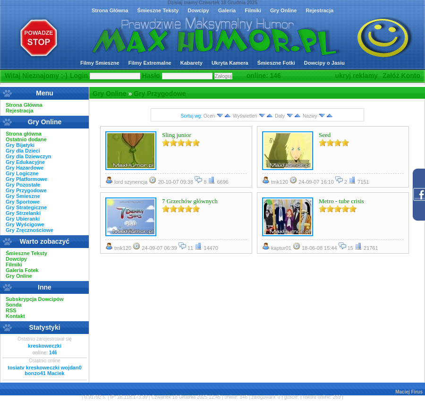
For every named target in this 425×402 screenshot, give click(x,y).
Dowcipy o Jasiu (324, 63)
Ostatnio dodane (26, 139)
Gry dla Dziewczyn (28, 156)
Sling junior (176, 134)
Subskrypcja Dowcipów (35, 299)
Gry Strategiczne (26, 207)
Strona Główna (110, 10)
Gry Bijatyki (20, 145)
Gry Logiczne (22, 173)
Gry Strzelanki (23, 213)
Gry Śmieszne (23, 196)
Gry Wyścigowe (25, 224)
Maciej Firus (409, 391)
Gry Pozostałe (23, 185)
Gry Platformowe (26, 179)
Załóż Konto (401, 75)
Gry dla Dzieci (23, 151)
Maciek (56, 373)
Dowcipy (198, 10)
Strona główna (24, 134)
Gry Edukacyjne (25, 162)
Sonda (14, 305)
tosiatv (16, 367)
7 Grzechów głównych (190, 201)
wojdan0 (71, 367)
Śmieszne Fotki (276, 63)
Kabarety (191, 63)
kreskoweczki (44, 346)
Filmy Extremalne (149, 63)
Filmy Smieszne (99, 63)
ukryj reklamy (356, 75)
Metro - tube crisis (341, 201)
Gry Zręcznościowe (29, 230)
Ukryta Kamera (230, 63)
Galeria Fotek (22, 270)
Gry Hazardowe (24, 168)
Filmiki (253, 10)
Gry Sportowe (23, 202)
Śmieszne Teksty (158, 10)
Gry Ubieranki (23, 219)
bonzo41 (35, 373)
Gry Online (283, 10)
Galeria (227, 10)
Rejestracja (319, 10)
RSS (11, 310)
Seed (325, 134)
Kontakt (15, 316)
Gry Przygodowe (160, 93)
